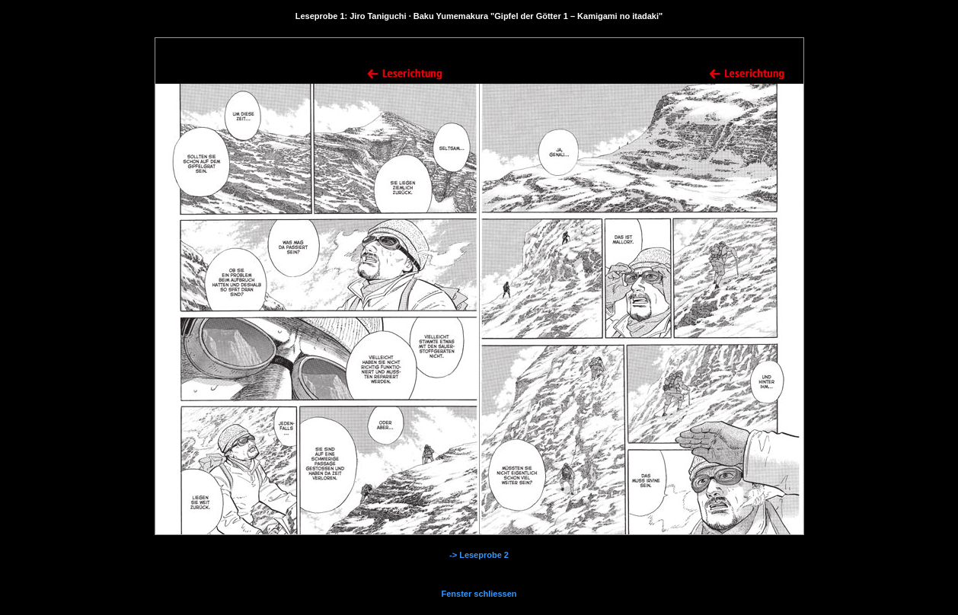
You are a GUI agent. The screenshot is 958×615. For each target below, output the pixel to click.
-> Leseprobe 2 (479, 554)
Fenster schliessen (478, 593)
